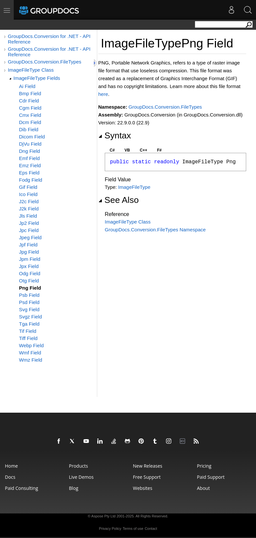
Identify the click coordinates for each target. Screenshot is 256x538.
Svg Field (29, 309)
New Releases (147, 466)
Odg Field (29, 273)
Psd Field (29, 302)
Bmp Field (30, 93)
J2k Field (29, 208)
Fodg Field (30, 180)
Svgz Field (30, 316)
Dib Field (28, 129)
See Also (118, 200)
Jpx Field (29, 266)
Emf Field (29, 158)
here (103, 94)
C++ (143, 150)
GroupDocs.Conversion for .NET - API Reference (49, 39)
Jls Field (28, 216)
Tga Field (29, 324)
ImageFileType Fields (36, 78)
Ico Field (28, 194)
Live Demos (81, 477)
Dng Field (29, 151)
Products (78, 466)
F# (159, 150)
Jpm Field (29, 259)
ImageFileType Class (31, 70)
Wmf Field (30, 352)
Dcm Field (30, 122)
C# (112, 150)
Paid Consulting (21, 488)
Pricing (204, 466)
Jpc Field (29, 230)
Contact (151, 528)
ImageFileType (134, 187)
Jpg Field (29, 252)
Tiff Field (28, 338)
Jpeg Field (30, 237)
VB (127, 150)
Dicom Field (32, 136)
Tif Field (27, 331)
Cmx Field (30, 115)
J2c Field (29, 201)
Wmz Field (30, 360)
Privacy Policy (110, 528)
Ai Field (27, 86)
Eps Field (29, 172)
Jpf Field (28, 244)
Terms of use (133, 528)
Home (11, 466)
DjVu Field (30, 144)
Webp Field (31, 345)
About (203, 488)
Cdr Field (29, 100)
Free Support (147, 477)
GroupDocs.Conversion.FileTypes (44, 61)
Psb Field (29, 295)
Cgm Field (30, 108)
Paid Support (211, 477)
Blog (74, 488)
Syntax (114, 135)
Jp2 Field (29, 223)
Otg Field (29, 280)
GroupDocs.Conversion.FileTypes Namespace (155, 229)
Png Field (30, 288)
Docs (10, 477)
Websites (142, 488)
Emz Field (30, 165)
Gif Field (28, 187)
